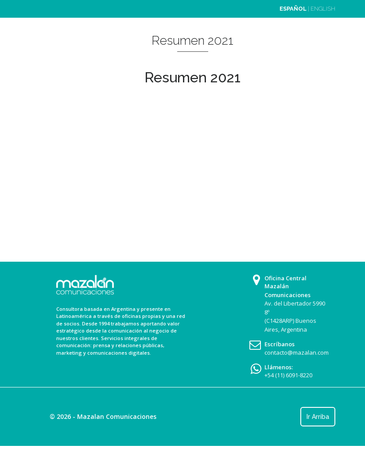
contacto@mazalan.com (296, 352)
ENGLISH (323, 8)
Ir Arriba (318, 416)
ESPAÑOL (293, 8)
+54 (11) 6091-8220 (288, 375)
